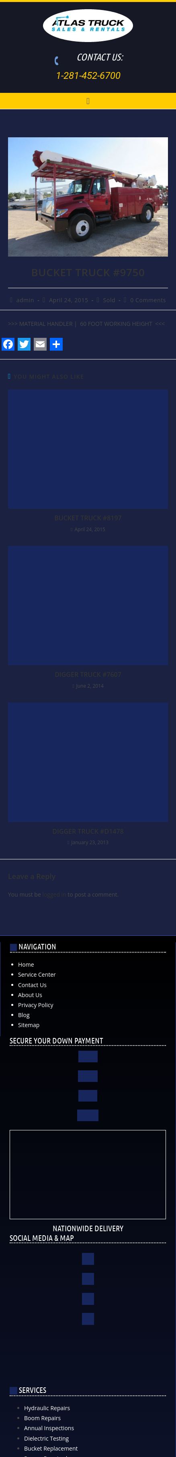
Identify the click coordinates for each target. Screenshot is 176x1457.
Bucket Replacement (51, 1448)
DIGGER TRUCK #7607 (88, 674)
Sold (109, 300)
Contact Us (32, 985)
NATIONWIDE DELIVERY (88, 1228)
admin (25, 300)
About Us (30, 995)
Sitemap (28, 1025)
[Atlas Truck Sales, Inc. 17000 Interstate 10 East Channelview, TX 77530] (88, 1362)
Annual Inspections (49, 1428)
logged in (54, 894)
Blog (24, 1015)
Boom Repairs (42, 1418)
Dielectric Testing (46, 1438)
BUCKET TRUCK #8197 (87, 518)
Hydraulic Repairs (47, 1408)
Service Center (37, 974)
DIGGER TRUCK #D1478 (87, 831)
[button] (87, 100)
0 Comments (148, 300)
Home (26, 964)
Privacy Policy (35, 1005)
